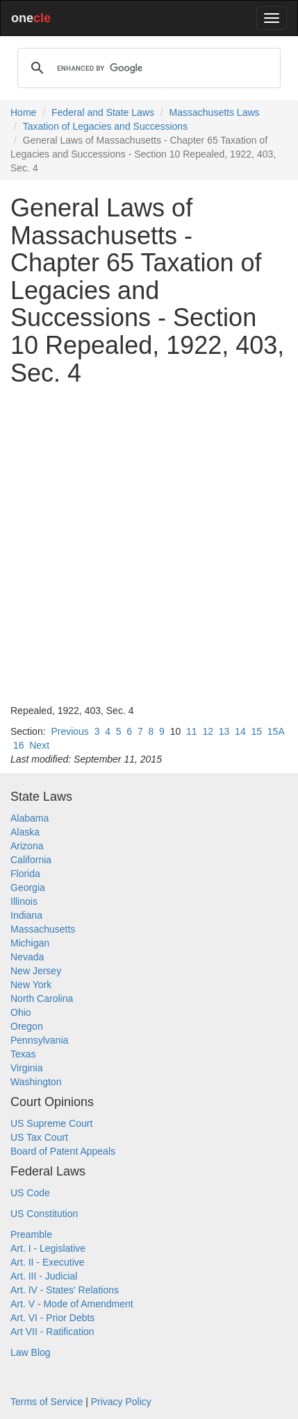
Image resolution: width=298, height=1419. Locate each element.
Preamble (31, 1234)
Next (39, 745)
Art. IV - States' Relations (64, 1289)
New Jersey (35, 970)
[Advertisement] (149, 545)
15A (275, 731)
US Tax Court (39, 1137)
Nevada (27, 956)
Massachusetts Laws (214, 112)
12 (207, 731)
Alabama (29, 818)
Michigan (29, 943)
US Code (30, 1192)
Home (23, 112)
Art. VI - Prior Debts (52, 1317)
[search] (147, 68)
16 (18, 745)
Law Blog (30, 1352)
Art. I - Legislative (47, 1248)
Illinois (24, 901)
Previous (69, 731)
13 (224, 731)
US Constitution (44, 1213)
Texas (23, 1054)
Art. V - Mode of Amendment (71, 1303)
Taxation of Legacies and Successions (105, 126)
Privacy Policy (121, 1401)
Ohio (20, 1012)
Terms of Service (46, 1401)
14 (240, 731)
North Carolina (41, 998)
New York (30, 984)
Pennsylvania (39, 1040)
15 (256, 731)
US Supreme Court (51, 1123)
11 (191, 731)
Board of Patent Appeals (62, 1151)
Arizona (26, 845)
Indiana (26, 915)
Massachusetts (42, 929)
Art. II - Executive (47, 1262)
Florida (25, 873)
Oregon (26, 1026)
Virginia (26, 1067)
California (30, 859)
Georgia (27, 887)
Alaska (25, 832)
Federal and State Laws (102, 112)
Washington (35, 1081)
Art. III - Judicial (43, 1276)
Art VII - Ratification (52, 1331)
